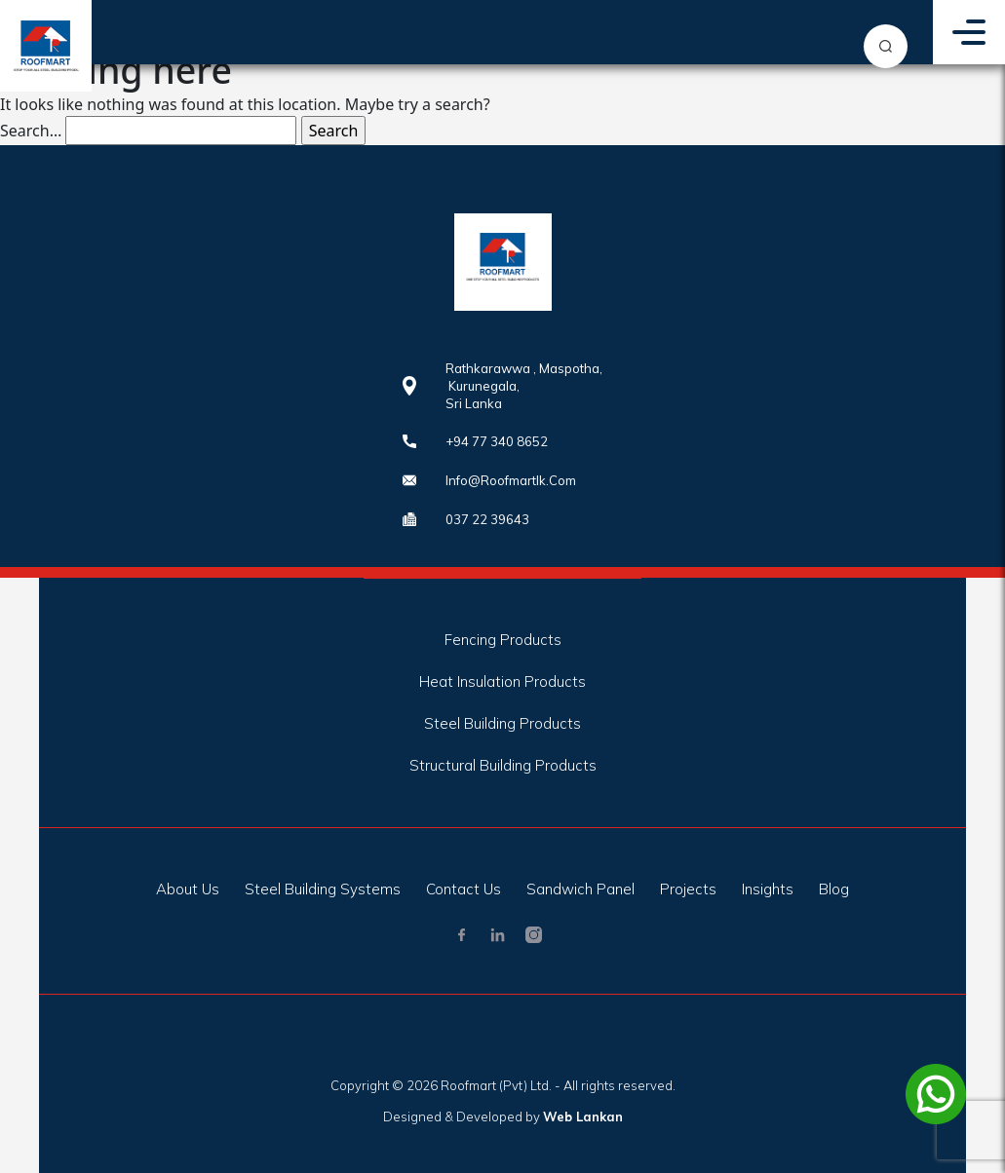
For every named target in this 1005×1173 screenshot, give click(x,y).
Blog (834, 889)
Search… (30, 130)
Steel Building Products (502, 723)
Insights (767, 889)
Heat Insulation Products (502, 681)
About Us (187, 889)
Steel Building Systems (323, 889)
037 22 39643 (487, 519)
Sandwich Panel (580, 889)
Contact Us (463, 889)
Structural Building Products (503, 765)
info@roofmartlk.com (510, 480)
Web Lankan (583, 1116)
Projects (688, 889)
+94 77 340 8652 (496, 441)
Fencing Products (503, 639)
